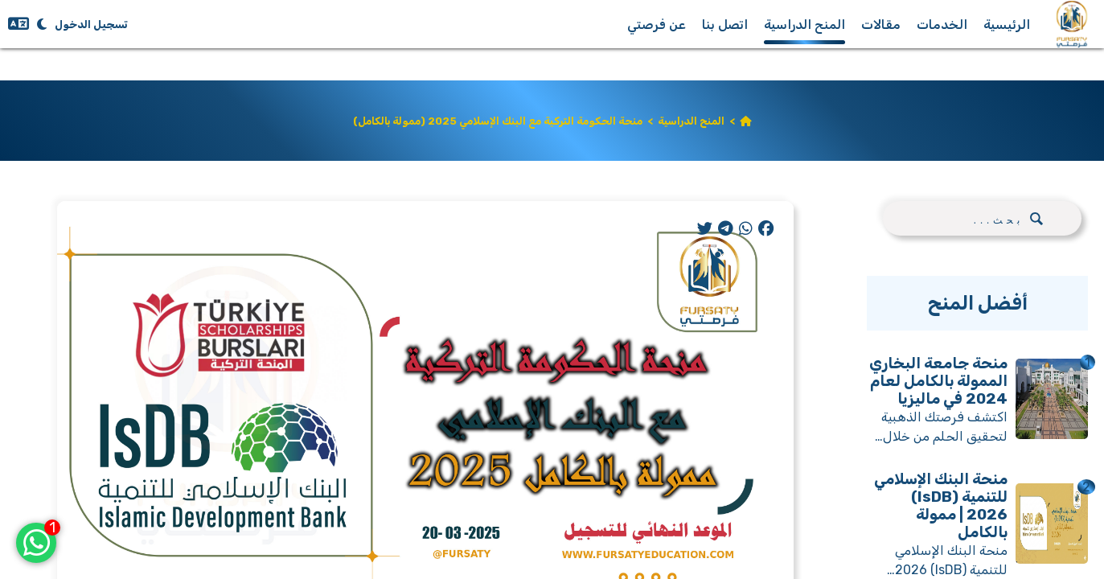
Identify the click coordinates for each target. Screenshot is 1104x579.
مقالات (881, 24)
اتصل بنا (725, 24)
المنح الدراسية (804, 24)
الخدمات (942, 24)
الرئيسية (1006, 24)
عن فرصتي (656, 24)
